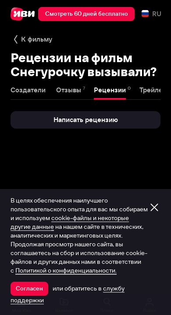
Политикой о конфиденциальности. (66, 270)
